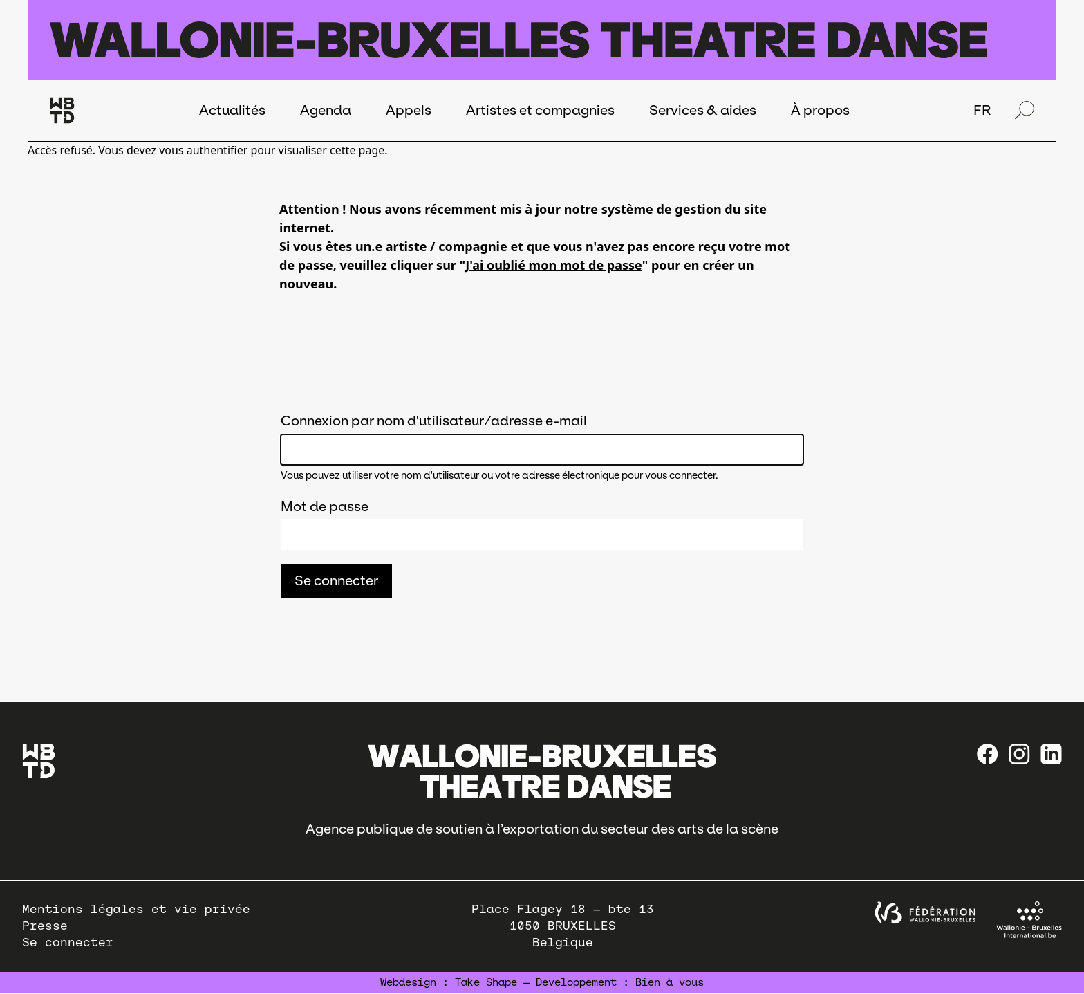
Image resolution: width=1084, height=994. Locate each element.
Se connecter (67, 942)
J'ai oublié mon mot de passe (553, 265)
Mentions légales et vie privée (136, 909)
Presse (45, 925)
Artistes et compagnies (540, 110)
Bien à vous (669, 982)
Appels (408, 110)
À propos (820, 110)
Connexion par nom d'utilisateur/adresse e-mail (434, 420)
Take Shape (486, 982)
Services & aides (702, 110)
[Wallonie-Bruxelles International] (1029, 919)
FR (982, 110)
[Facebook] (987, 754)
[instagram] (1019, 754)
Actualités (232, 110)
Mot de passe (324, 506)
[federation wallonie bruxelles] (925, 912)
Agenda (325, 110)
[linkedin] (1051, 754)
